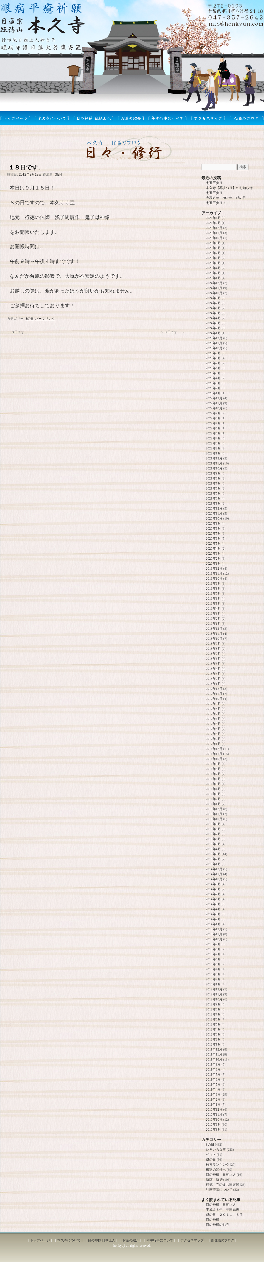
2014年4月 (213, 909)
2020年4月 (213, 548)
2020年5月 (213, 543)
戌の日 (211, 1160)
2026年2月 (213, 223)
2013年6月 (213, 959)
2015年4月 (213, 849)
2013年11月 (214, 934)
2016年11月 (214, 754)
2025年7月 (213, 253)
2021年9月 (213, 473)
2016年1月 (213, 804)
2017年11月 (214, 694)
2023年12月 (214, 338)
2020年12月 (214, 508)
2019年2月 (213, 619)
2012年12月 (214, 989)
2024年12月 (214, 283)
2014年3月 (213, 914)
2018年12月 (214, 629)
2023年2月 (213, 388)
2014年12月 (214, 869)
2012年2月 (213, 1039)
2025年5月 (213, 263)
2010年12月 (214, 1109)
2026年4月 (213, 218)
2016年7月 (213, 774)
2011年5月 (213, 1084)
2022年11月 (214, 403)
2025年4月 (213, 268)
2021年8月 (213, 478)
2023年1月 (213, 393)
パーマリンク (45, 319)
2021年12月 (214, 458)
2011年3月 (213, 1094)
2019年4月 (213, 609)
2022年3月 (213, 443)
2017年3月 (213, 734)
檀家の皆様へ (216, 1170)
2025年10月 (214, 238)
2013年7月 (213, 954)
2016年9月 (213, 764)
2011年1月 (213, 1104)
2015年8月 (213, 829)
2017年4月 (213, 729)
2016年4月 (213, 789)
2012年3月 (213, 1034)
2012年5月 (213, 1024)
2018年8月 (213, 649)
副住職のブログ (222, 1240)
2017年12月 (214, 689)
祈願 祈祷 (214, 1180)
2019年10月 (214, 578)
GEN (58, 174)
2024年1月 (213, 333)
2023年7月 (213, 363)
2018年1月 (213, 684)
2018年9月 (213, 644)
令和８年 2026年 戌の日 (226, 198)
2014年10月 (214, 879)
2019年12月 (214, 568)
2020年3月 (213, 553)
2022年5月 (213, 433)
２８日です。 (173, 332)
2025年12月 (214, 228)
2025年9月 (213, 243)
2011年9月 (213, 1064)
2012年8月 (213, 1009)
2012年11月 (214, 994)
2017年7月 (213, 714)
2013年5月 (213, 964)
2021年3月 (213, 498)
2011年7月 (213, 1074)
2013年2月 (213, 979)
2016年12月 (214, 749)
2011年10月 (214, 1059)
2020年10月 (214, 518)
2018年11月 (214, 634)
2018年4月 (213, 669)
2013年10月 (214, 939)
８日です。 (17, 332)
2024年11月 (214, 288)
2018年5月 (213, 664)
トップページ (40, 1240)
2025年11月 (214, 233)
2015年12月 (214, 809)
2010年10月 (214, 1119)
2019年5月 (213, 604)
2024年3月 (213, 323)
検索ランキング (217, 1165)
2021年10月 (214, 468)
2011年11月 (214, 1054)
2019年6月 (213, 599)
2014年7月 (213, 894)
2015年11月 (214, 814)
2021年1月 (213, 503)
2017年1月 (213, 744)
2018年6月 (213, 659)
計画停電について (219, 1190)
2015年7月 (213, 834)
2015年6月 (213, 839)
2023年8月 (213, 358)
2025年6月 (213, 258)
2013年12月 (214, 929)
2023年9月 (213, 353)
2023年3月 (213, 383)
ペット (211, 1155)
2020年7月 (213, 533)
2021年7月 (213, 483)
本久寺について (69, 1240)
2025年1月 (213, 278)
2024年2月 (213, 328)
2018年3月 (213, 674)
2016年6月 (213, 779)
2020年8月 (213, 528)
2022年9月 (213, 413)
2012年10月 (214, 999)
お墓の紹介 (131, 1240)
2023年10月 (214, 348)
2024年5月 (213, 313)
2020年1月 (213, 563)
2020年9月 (213, 523)
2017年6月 (213, 719)
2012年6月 (213, 1019)
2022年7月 (213, 423)
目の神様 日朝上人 (221, 1175)
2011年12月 (214, 1049)
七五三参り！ (216, 203)
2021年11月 (214, 463)
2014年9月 (213, 884)
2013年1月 (213, 984)
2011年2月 (213, 1099)
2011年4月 (213, 1089)
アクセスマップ (192, 1240)
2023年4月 (213, 378)
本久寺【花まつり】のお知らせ (229, 188)
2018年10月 (214, 639)
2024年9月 (213, 298)
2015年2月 (213, 859)
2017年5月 (213, 724)
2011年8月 (213, 1069)
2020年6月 (213, 538)
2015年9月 (213, 824)
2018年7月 (213, 654)
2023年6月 (213, 368)
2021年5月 (213, 493)
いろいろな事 (216, 1150)
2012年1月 (213, 1044)
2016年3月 (213, 794)
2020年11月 (214, 513)
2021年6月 (213, 488)
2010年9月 (213, 1124)
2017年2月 (213, 739)
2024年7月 (213, 303)
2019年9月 (213, 584)
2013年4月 (213, 969)
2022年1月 (213, 453)
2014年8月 (213, 889)
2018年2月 (213, 679)
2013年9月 (213, 944)
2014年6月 (213, 899)
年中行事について (160, 1240)
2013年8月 (213, 949)
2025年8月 (213, 248)
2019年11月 (214, 573)
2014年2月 (213, 919)
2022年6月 (213, 428)
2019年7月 (213, 594)
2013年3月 (213, 974)
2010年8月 (213, 1129)
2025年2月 (213, 273)
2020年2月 (213, 558)
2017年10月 (214, 699)
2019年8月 (213, 589)
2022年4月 (213, 438)
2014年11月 (214, 874)
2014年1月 (213, 924)
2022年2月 (213, 448)
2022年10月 (214, 408)
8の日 (30, 319)
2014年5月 (213, 904)
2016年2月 (213, 799)
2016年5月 (213, 784)
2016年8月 (213, 769)
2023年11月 (214, 343)
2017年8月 (213, 709)
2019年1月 (213, 624)
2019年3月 (213, 614)
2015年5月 (213, 844)
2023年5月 (213, 373)
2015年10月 (214, 819)
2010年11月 (214, 1114)
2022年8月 (213, 418)
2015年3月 (213, 854)
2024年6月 (213, 308)
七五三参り (214, 183)
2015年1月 (213, 864)
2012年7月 (213, 1014)
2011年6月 (213, 1079)
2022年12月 (214, 398)
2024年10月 (214, 293)
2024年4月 (213, 318)
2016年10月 (214, 759)
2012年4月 (213, 1029)
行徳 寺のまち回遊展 (222, 1185)
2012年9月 (213, 1004)
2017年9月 (213, 704)
